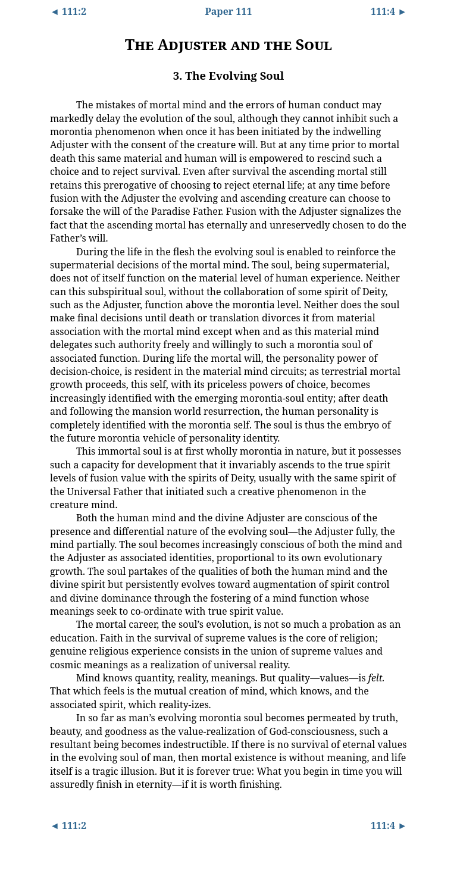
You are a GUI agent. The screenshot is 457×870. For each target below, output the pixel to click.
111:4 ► (389, 11)
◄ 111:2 (68, 11)
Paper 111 (228, 11)
